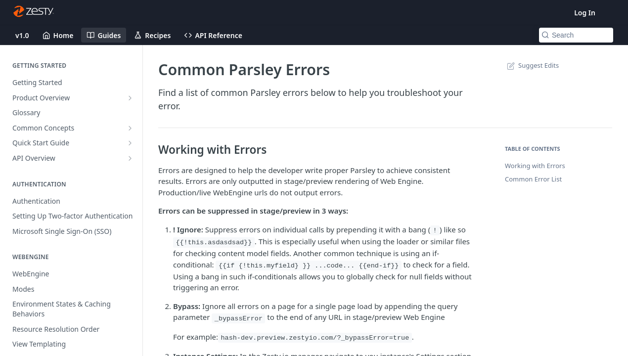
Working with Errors (535, 165)
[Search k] (576, 35)
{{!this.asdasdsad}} (214, 242)
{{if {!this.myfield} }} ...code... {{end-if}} (309, 265)
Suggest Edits (532, 65)
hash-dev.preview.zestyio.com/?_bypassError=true (315, 338)
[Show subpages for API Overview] (130, 158)
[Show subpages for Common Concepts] (130, 128)
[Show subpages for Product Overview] (130, 98)
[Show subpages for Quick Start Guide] (130, 143)
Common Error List (533, 179)
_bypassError (239, 318)
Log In (584, 12)
